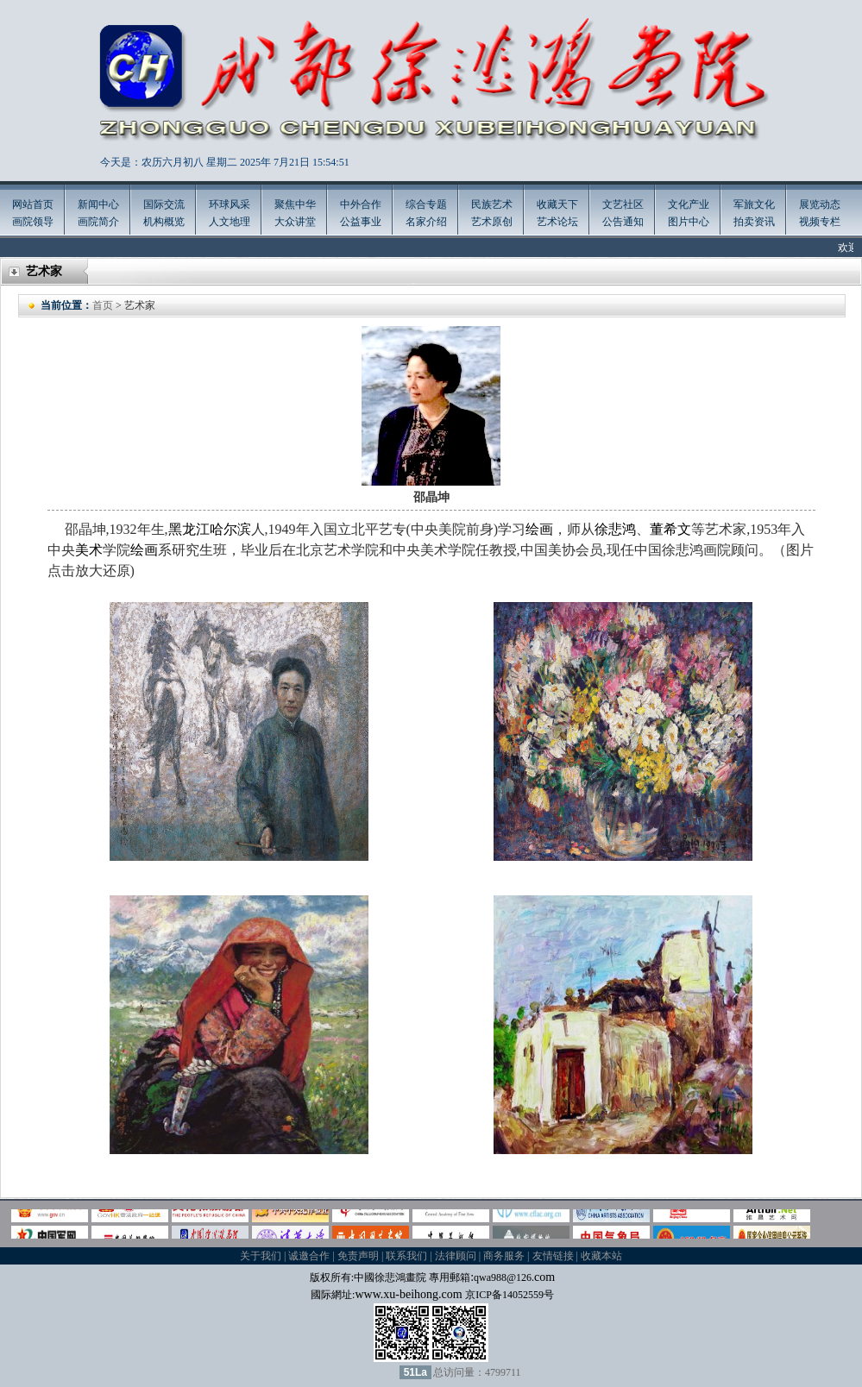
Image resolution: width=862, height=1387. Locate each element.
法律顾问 (455, 1256)
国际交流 (164, 204)
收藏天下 (557, 204)
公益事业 (360, 222)
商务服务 (504, 1256)
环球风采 (229, 204)
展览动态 (819, 204)
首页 (102, 305)
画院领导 (32, 222)
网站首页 (32, 204)
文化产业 (688, 204)
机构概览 (164, 222)
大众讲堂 (295, 222)
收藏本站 (601, 1256)
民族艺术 (492, 204)
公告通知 (623, 222)
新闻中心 (98, 204)
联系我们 (406, 1256)
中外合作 (360, 204)
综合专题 (426, 204)
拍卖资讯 (754, 222)
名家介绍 (426, 222)
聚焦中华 (295, 204)
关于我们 (260, 1256)
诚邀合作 (309, 1256)
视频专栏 (819, 222)
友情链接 (553, 1256)
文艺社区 (623, 204)
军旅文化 (754, 204)
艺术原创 (492, 222)
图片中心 (688, 222)
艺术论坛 (557, 222)
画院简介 (98, 222)
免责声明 (358, 1256)
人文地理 (229, 222)
